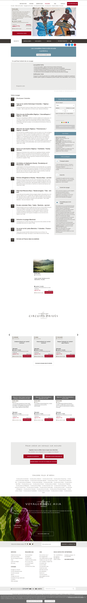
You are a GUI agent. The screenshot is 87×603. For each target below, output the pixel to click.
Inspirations (27, 564)
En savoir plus (48, 292)
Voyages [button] (31, 3)
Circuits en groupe (15, 573)
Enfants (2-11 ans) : (70, 108)
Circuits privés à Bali (48, 482)
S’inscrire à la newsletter (68, 544)
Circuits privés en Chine (59, 487)
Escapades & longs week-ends (17, 577)
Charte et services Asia (16, 555)
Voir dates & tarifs (22, 33)
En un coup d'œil (29, 561)
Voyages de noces (15, 576)
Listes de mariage (15, 561)
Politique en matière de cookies (76, 597)
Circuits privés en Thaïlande (64, 484)
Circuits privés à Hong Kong (60, 478)
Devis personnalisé (15, 556)
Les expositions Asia (43, 566)
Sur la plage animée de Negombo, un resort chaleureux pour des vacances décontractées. (43, 405)
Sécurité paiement (46, 594)
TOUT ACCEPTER (49, 601)
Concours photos (43, 574)
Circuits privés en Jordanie (57, 490)
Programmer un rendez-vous (43, 54)
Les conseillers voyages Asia (45, 561)
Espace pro (41, 572)
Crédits (59, 594)
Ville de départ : (59, 102)
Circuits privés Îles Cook (47, 485)
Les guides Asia (42, 563)
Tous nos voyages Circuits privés (43, 363)
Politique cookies (65, 594)
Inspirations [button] (39, 3)
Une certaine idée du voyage (45, 558)
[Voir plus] (14, 19)
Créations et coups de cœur (45, 559)
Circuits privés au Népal (35, 485)
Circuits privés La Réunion (35, 478)
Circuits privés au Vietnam (51, 484)
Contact (63, 3)
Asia (55, 3)
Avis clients (38, 41)
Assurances (39, 594)
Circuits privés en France (38, 484)
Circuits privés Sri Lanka (39, 5)
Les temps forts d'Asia (30, 566)
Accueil (12, 5)
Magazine (47, 3)
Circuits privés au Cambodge (46, 487)
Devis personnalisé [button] (72, 3)
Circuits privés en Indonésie (22, 478)
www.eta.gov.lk (59, 232)
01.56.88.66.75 (43, 51)
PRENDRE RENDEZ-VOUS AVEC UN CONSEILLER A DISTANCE (43, 461)
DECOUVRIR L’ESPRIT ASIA (43, 533)
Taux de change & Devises (16, 558)
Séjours (12, 574)
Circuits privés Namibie (37, 482)
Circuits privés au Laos (27, 484)
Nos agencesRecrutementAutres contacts (57, 558)
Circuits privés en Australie (32, 487)
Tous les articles (28, 555)
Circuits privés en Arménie (44, 490)
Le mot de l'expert (29, 563)
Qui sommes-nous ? (43, 555)
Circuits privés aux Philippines (22, 485)
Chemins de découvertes (30, 559)
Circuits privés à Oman (52, 480)
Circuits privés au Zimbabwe (24, 482)
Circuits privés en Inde (47, 478)
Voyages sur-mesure (15, 569)
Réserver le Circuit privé (65, 126)
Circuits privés (48, 5)
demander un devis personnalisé (54, 456)
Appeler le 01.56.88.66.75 (33, 456)
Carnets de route (43, 568)
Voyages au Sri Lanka (28, 5)
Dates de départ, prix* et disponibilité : (64, 113)
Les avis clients (42, 564)
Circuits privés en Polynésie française (58, 489)
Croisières (13, 579)
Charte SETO (54, 594)
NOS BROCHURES (69, 559)
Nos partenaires (42, 571)
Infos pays (13, 563)
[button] (69, 33)
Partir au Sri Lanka (19, 5)
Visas (12, 559)
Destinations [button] (23, 3)
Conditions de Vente (32, 594)
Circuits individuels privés (16, 571)
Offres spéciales (14, 581)
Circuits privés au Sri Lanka (42, 489)
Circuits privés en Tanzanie (29, 489)
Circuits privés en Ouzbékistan (30, 490)
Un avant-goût (28, 558)
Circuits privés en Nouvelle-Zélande (38, 480)
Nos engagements (43, 556)
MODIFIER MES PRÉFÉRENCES (34, 601)
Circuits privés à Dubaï (59, 482)
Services (49, 41)
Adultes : (58, 108)
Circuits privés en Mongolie (60, 485)
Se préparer (27, 556)
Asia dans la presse (43, 569)
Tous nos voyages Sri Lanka (43, 427)
